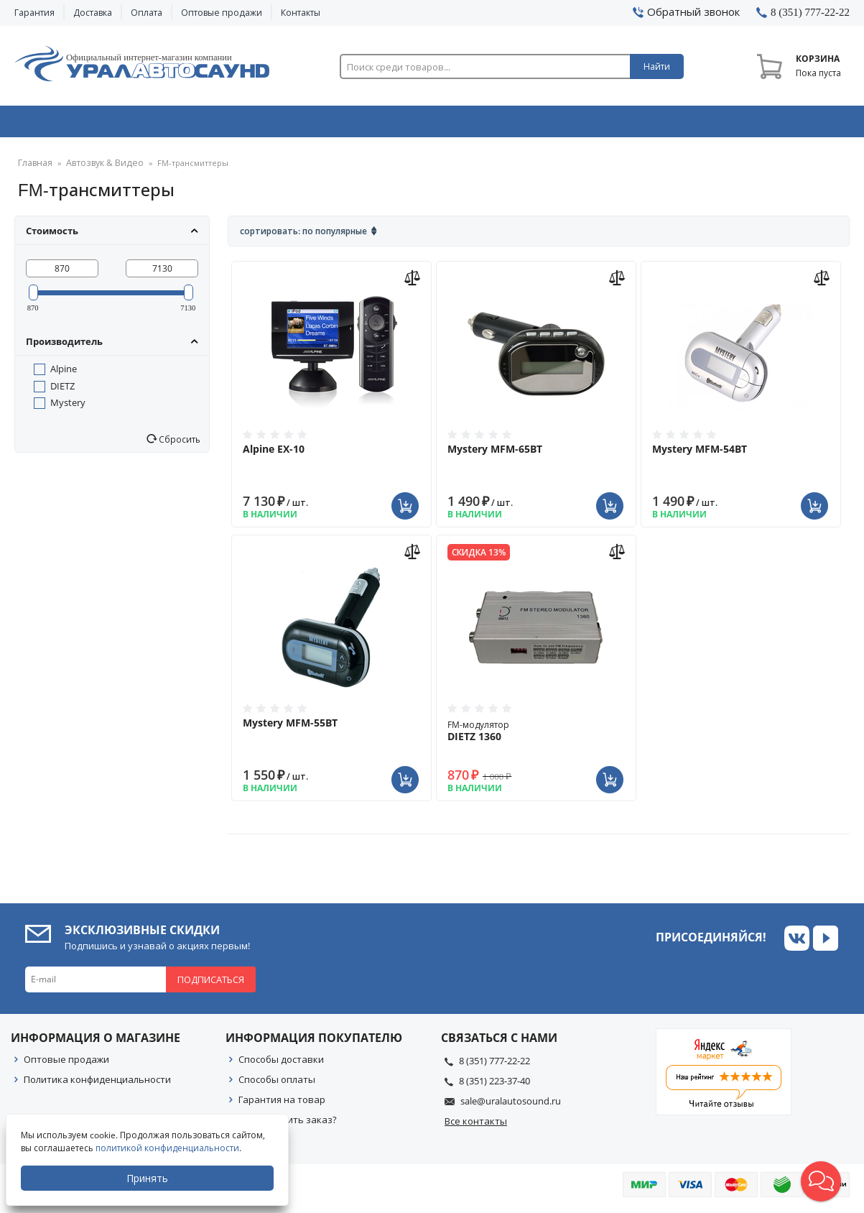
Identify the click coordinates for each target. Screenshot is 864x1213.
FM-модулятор (536, 736)
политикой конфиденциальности (169, 1148)
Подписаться (210, 984)
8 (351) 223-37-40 (494, 1085)
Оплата (146, 12)
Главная (33, 168)
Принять (148, 1178)
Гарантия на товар (281, 1104)
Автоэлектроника (436, 124)
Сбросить (178, 444)
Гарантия (34, 12)
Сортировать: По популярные (303, 236)
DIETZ (62, 390)
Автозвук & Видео (96, 124)
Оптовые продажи (221, 12)
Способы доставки (281, 1064)
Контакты (300, 12)
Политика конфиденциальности (97, 1084)
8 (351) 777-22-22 (494, 1065)
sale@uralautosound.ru (510, 1105)
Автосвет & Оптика (605, 124)
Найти (657, 66)
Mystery (67, 407)
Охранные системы (266, 124)
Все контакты (476, 1126)
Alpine (63, 373)
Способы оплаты (276, 1084)
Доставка (92, 12)
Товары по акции (771, 124)
